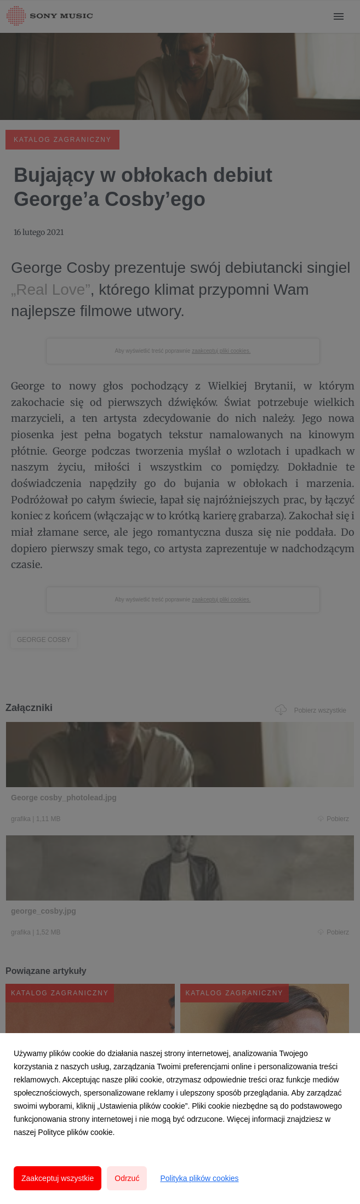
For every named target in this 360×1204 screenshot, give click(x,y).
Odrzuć (127, 1178)
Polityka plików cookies (199, 1178)
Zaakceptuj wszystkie (57, 1178)
